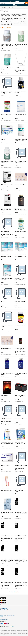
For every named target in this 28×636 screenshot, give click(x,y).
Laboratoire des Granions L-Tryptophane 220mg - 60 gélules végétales (7, 45)
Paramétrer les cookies (4, 619)
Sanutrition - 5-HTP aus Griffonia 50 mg (21, 45)
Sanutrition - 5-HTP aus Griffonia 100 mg (7, 68)
